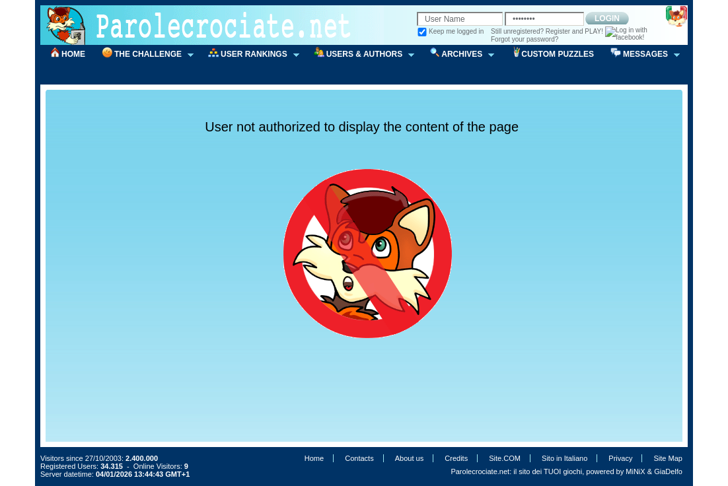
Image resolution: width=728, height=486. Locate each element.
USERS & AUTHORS (360, 54)
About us (409, 458)
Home (314, 458)
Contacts (359, 458)
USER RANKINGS (249, 54)
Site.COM (505, 458)
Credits (456, 458)
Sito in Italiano (564, 458)
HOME (73, 54)
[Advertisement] (371, 108)
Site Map (668, 458)
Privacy (620, 458)
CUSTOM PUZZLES (557, 54)
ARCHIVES (457, 54)
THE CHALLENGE (143, 54)
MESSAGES (641, 54)
